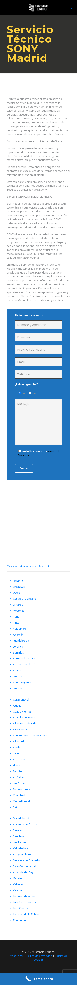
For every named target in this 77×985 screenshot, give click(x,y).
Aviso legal (16, 956)
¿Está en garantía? (26, 384)
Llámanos (37, 532)
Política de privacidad (39, 956)
